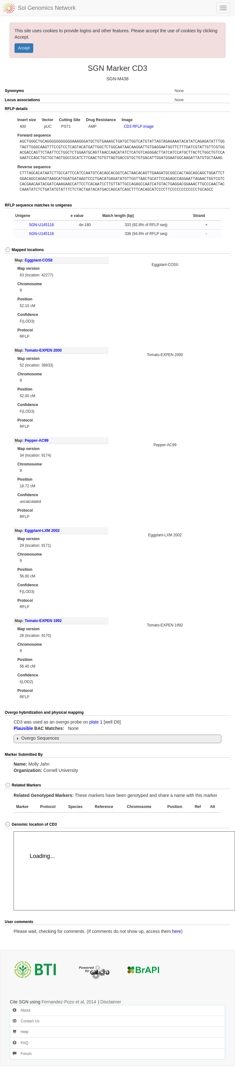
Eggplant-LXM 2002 (42, 530)
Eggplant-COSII (39, 260)
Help (20, 1032)
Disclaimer (111, 1001)
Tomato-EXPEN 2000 (43, 350)
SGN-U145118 (41, 225)
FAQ (20, 1043)
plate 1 (95, 721)
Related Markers (23, 785)
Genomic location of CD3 (31, 824)
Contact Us (26, 1021)
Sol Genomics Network (47, 8)
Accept (24, 48)
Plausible (23, 728)
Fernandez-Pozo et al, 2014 (68, 1001)
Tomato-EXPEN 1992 (43, 621)
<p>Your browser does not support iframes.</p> (124, 870)
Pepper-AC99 (36, 440)
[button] (219, 109)
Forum (22, 1053)
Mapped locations (24, 250)
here (176, 931)
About (21, 1010)
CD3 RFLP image (139, 126)
